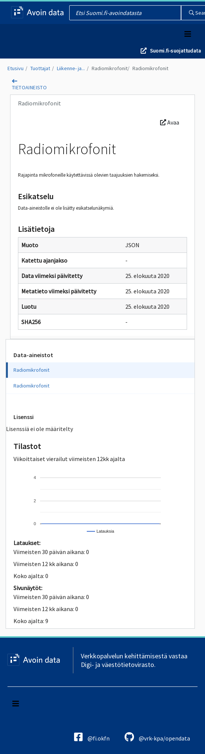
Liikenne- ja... (71, 68)
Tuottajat (40, 68)
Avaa (169, 122)
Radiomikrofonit (110, 68)
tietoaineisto (29, 87)
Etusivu (15, 68)
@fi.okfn (92, 737)
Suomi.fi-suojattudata (175, 50)
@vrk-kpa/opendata (157, 737)
